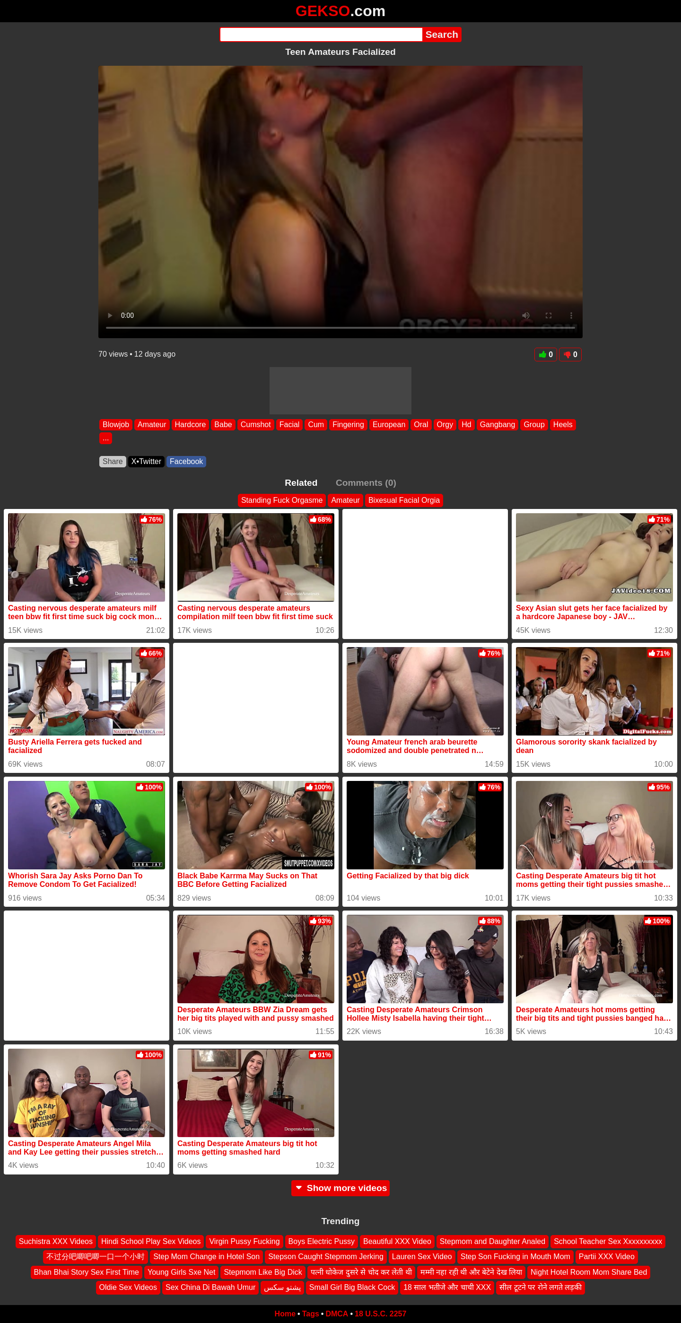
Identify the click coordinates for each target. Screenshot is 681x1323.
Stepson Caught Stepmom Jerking (326, 1257)
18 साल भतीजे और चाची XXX (447, 1287)
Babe (223, 425)
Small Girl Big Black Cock (352, 1287)
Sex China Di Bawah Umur (210, 1287)
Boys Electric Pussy (321, 1241)
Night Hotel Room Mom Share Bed (589, 1272)
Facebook (186, 461)
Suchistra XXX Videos (56, 1241)
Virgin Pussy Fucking (244, 1241)
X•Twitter (146, 461)
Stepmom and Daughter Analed (492, 1241)
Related (301, 483)
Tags (310, 1314)
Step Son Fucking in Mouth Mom (515, 1257)
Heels (563, 425)
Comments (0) (366, 483)
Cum (316, 425)
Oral (421, 425)
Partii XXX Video (607, 1257)
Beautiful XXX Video (397, 1241)
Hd (466, 425)
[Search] (320, 34)
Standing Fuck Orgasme (282, 500)
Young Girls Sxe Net (181, 1272)
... (106, 438)
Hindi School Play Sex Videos (151, 1241)
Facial (289, 425)
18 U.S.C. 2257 (380, 1314)
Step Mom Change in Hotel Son (206, 1257)
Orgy (445, 425)
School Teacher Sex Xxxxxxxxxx (608, 1241)
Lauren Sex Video (422, 1257)
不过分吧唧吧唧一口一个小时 (95, 1257)
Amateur (152, 425)
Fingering (348, 425)
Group (534, 425)
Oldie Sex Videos (128, 1287)
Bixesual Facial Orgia (404, 500)
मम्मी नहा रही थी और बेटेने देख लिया (471, 1272)
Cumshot (256, 425)
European (389, 425)
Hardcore (190, 425)
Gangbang (497, 425)
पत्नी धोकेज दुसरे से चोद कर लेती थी (361, 1272)
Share (113, 461)
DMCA (336, 1314)
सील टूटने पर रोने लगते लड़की (540, 1287)
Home (285, 1314)
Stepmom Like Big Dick (263, 1272)
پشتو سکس (282, 1287)
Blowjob (116, 425)
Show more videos (340, 1188)
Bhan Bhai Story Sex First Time (86, 1272)
